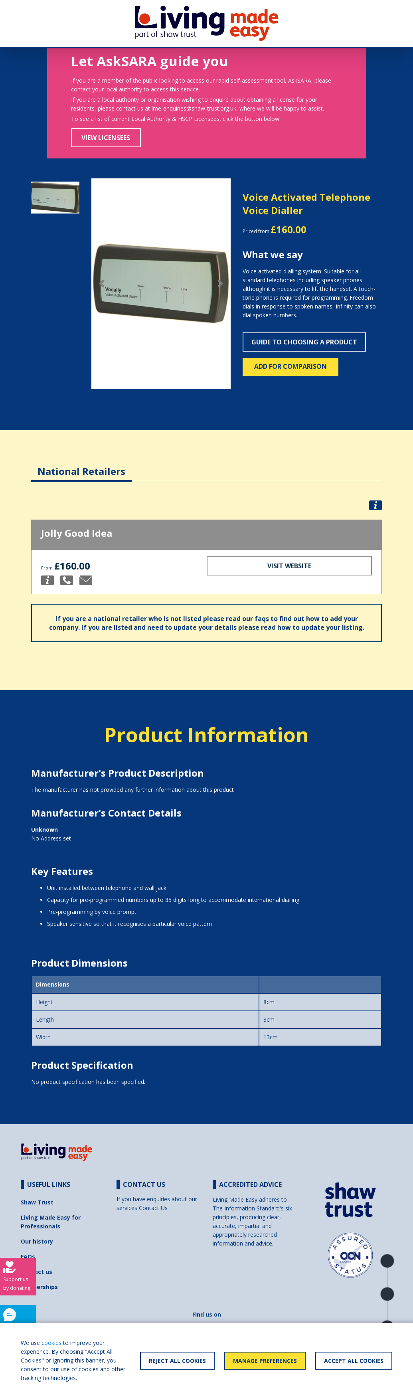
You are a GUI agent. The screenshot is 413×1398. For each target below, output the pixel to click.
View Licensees (105, 137)
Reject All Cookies (177, 1360)
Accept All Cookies (353, 1360)
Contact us (36, 1271)
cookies (51, 1343)
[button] (101, 283)
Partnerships (39, 1287)
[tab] (81, 465)
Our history (37, 1241)
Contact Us (153, 1208)
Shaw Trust (37, 1202)
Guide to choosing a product (304, 342)
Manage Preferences (265, 1360)
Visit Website (289, 566)
